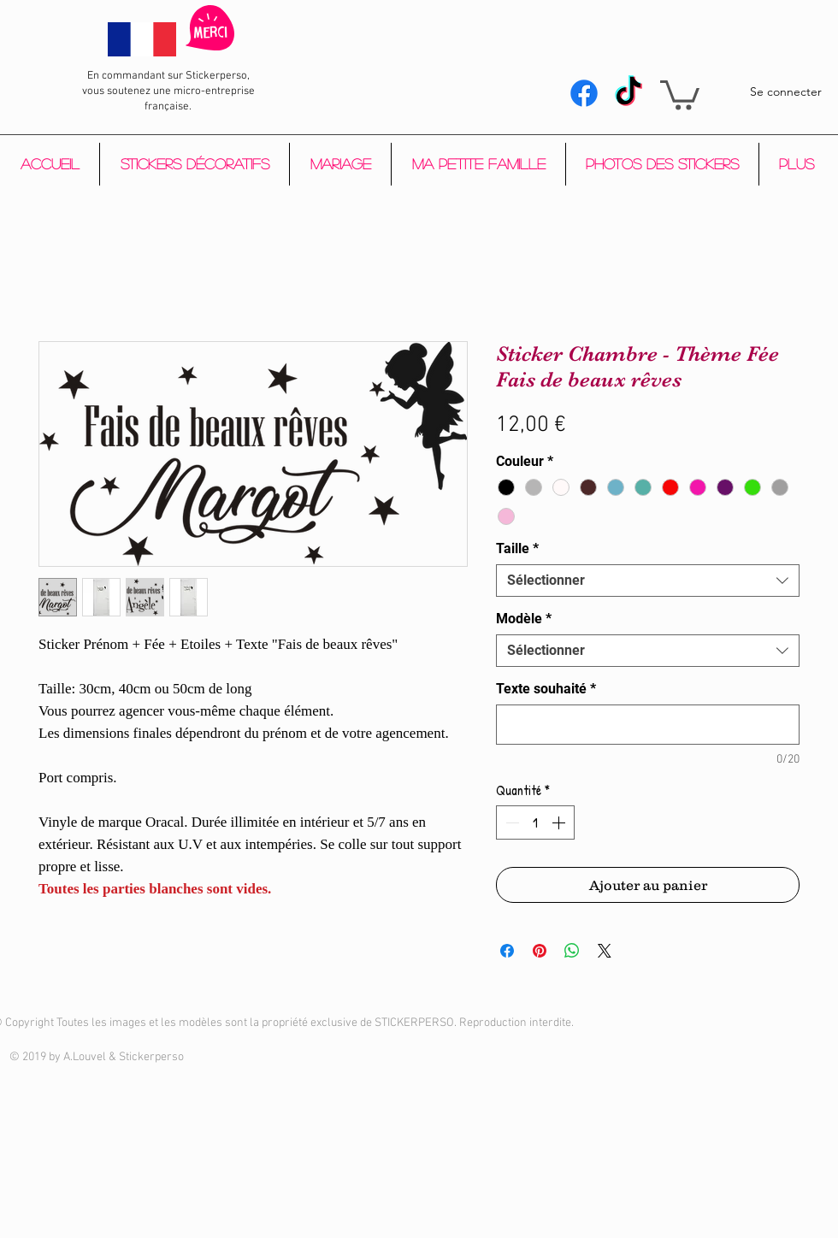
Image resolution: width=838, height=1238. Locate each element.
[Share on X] (604, 950)
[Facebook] (584, 93)
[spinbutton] (535, 822)
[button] (679, 93)
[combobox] (648, 580)
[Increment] (560, 822)
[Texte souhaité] (648, 724)
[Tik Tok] (628, 93)
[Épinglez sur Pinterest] (539, 950)
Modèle (524, 618)
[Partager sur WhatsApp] (572, 950)
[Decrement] (510, 822)
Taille (517, 548)
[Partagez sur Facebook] (507, 950)
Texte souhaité (546, 689)
